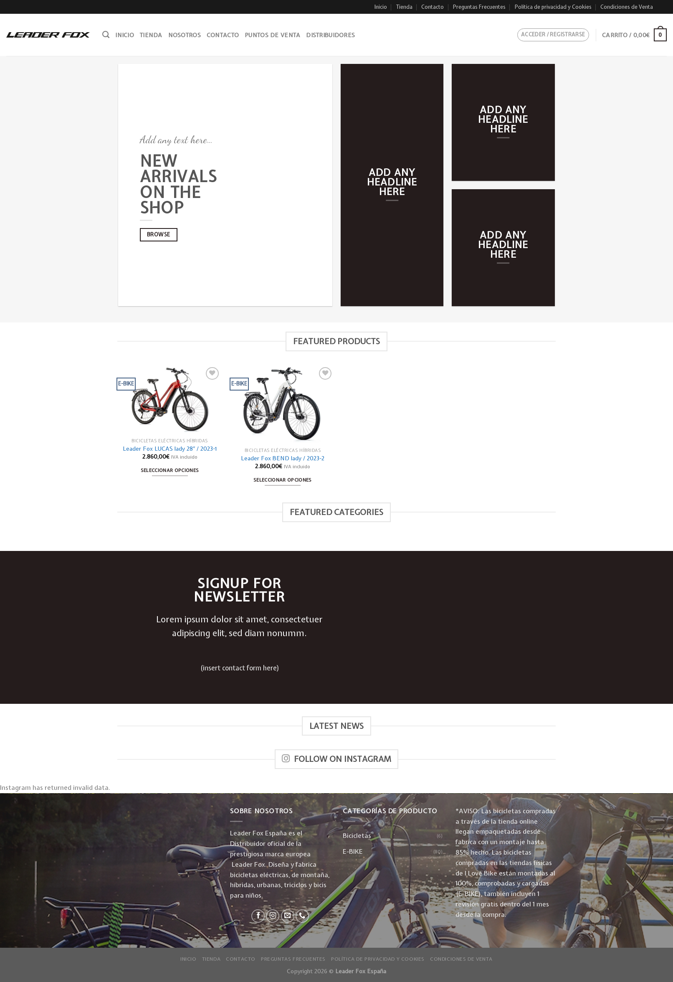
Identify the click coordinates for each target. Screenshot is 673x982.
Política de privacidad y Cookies (553, 6)
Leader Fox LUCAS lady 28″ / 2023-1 (170, 448)
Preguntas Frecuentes (479, 6)
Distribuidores (330, 35)
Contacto (432, 6)
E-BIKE (353, 851)
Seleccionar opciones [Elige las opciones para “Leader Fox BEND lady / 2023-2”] (282, 480)
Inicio (380, 6)
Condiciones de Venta (626, 6)
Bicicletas (357, 835)
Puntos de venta (272, 35)
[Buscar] (105, 34)
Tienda (404, 6)
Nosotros (184, 35)
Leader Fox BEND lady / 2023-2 (282, 458)
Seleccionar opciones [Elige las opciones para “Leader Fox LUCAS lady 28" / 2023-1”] (170, 470)
